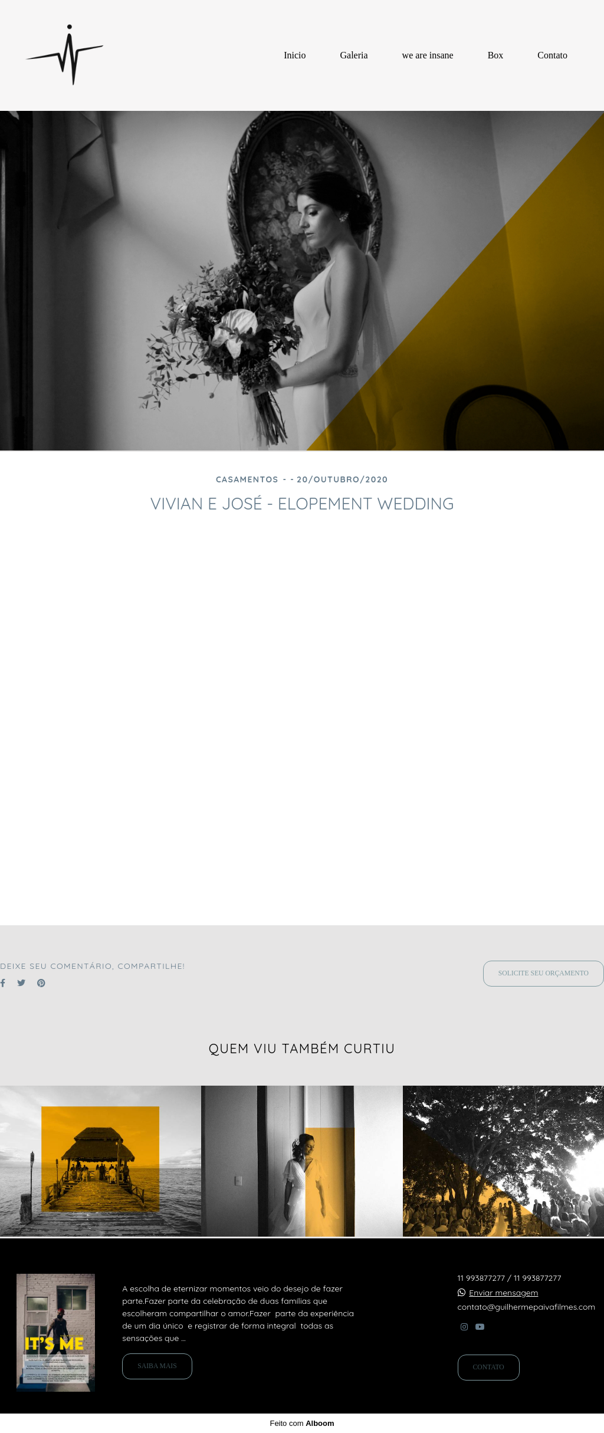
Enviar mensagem (503, 1293)
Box (496, 55)
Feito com (302, 1423)
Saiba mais (156, 1366)
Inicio (295, 55)
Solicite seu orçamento (543, 973)
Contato (552, 55)
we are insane (428, 55)
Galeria (354, 55)
